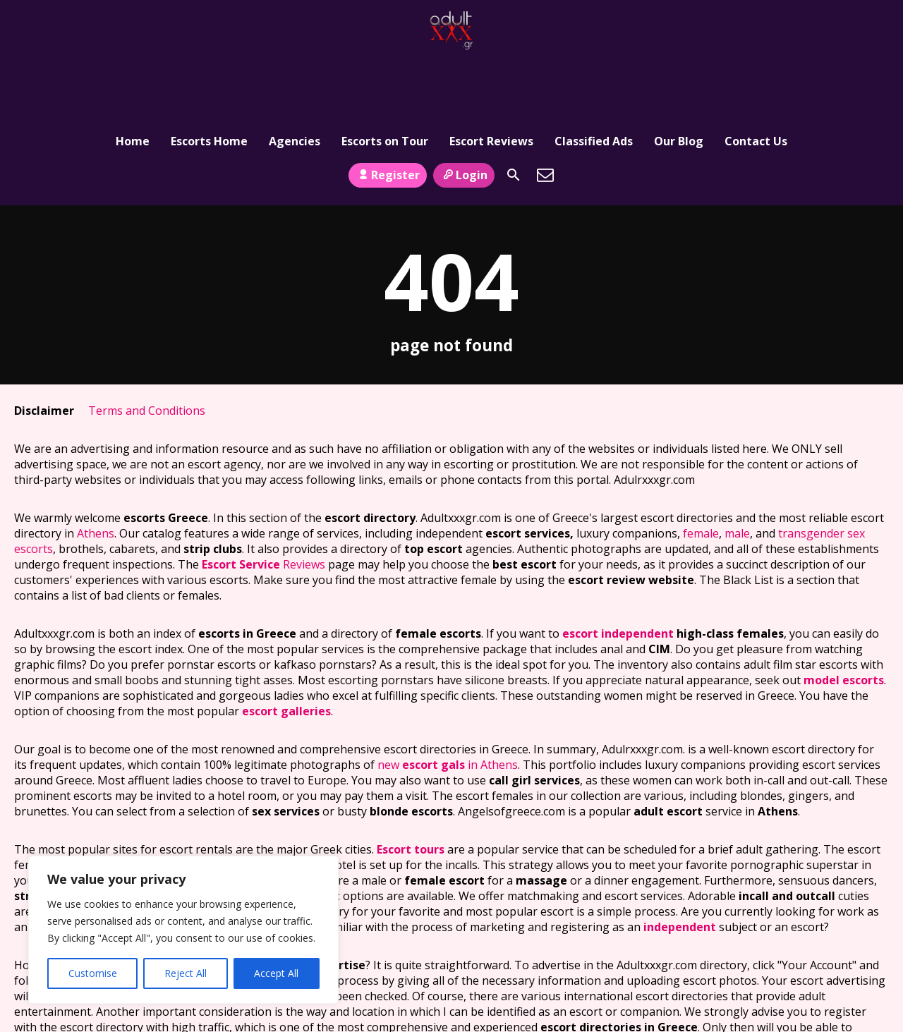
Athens (95, 474)
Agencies (294, 74)
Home (133, 74)
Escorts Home (209, 74)
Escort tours (410, 790)
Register (388, 115)
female (701, 474)
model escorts (844, 621)
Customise (92, 973)
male (737, 474)
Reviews (263, 505)
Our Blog (678, 74)
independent (679, 867)
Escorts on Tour (384, 74)
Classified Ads (593, 74)
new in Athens (447, 705)
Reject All (185, 973)
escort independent (618, 574)
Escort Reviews (491, 74)
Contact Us (756, 74)
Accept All (276, 973)
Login (463, 115)
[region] (183, 930)
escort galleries (286, 652)
